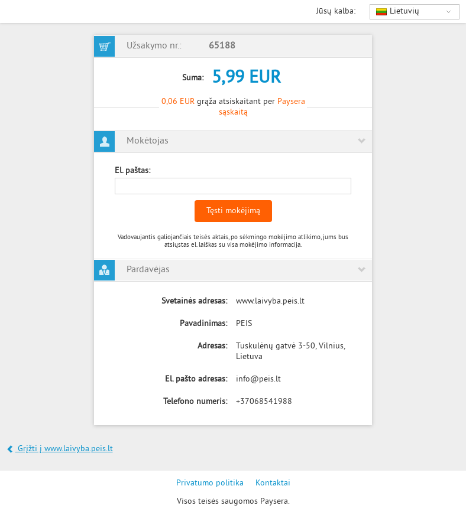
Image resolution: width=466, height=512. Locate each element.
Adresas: (212, 346)
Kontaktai (272, 483)
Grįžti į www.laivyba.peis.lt (60, 449)
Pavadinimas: (203, 324)
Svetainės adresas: (194, 301)
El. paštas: (132, 171)
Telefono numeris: (195, 402)
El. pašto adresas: (196, 379)
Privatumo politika (210, 483)
